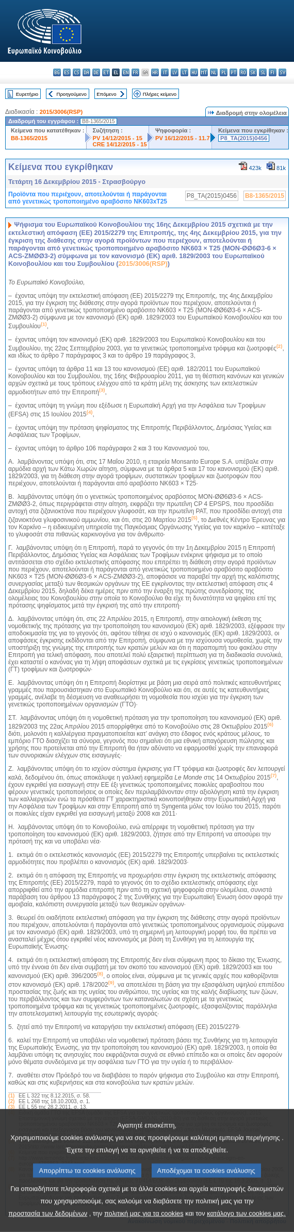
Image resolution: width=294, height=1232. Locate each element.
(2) (11, 1101)
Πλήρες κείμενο (159, 94)
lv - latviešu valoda (174, 72)
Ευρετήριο (27, 94)
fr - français (135, 72)
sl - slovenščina (263, 72)
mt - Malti (204, 72)
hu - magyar (194, 72)
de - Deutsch (96, 72)
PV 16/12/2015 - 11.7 (182, 138)
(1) (11, 1096)
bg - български (57, 72)
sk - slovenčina (253, 72)
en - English (125, 72)
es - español (67, 72)
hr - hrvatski (155, 72)
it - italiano (165, 72)
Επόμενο (106, 94)
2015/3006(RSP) (61, 112)
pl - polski (223, 72)
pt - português (233, 72)
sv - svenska (282, 72)
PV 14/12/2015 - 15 (117, 138)
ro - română (243, 72)
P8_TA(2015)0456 (243, 138)
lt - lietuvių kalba (184, 72)
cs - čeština (76, 72)
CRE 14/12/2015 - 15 (120, 144)
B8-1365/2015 (29, 138)
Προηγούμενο (71, 94)
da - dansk (86, 72)
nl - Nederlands (214, 72)
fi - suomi (272, 72)
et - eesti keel (106, 72)
